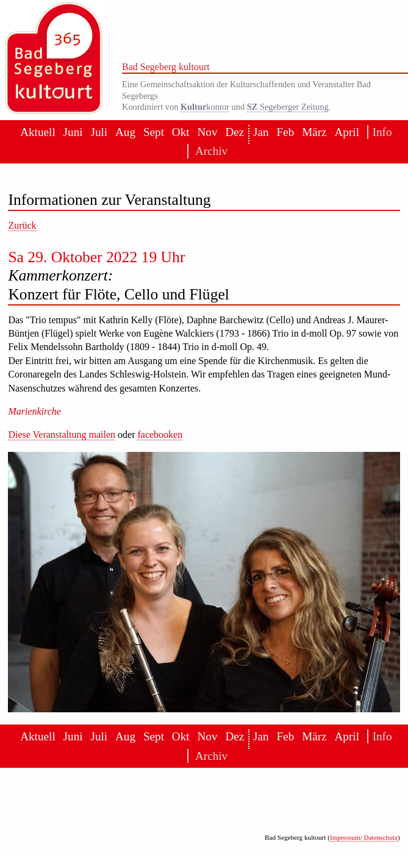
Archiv (208, 151)
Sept (153, 132)
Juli (98, 132)
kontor (205, 107)
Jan (261, 132)
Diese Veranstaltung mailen (61, 434)
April (346, 132)
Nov (207, 132)
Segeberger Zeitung (288, 107)
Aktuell (37, 132)
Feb (286, 132)
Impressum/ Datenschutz (364, 837)
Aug (125, 132)
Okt (181, 132)
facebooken (159, 434)
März (314, 132)
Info (380, 132)
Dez (234, 132)
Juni (73, 132)
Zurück (22, 225)
